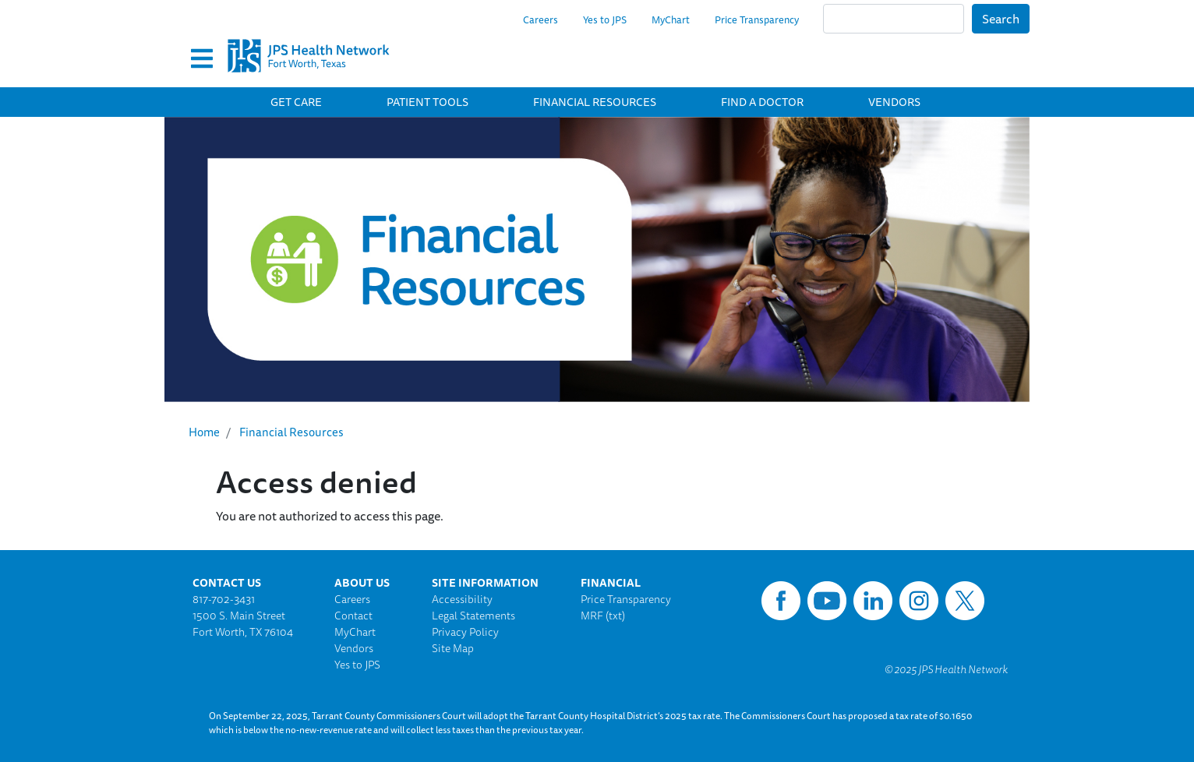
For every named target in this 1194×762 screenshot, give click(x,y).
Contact (353, 616)
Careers (540, 19)
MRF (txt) (603, 615)
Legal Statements (473, 615)
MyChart (671, 19)
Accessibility (462, 599)
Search (1000, 19)
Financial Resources (594, 102)
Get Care (296, 102)
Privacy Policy (465, 631)
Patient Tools (427, 102)
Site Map (453, 648)
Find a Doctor (762, 102)
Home (204, 432)
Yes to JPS (605, 19)
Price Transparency (757, 19)
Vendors (894, 102)
